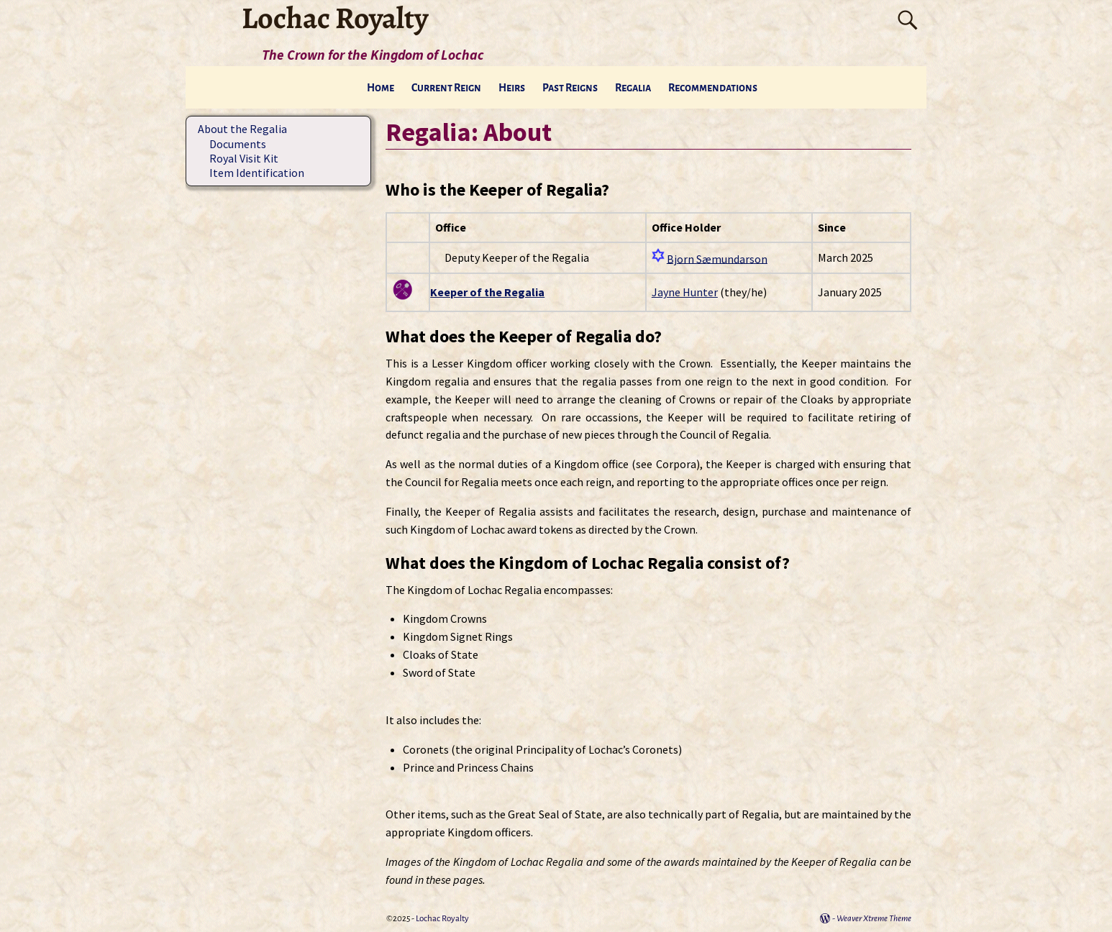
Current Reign (446, 87)
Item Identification (256, 172)
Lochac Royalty (442, 918)
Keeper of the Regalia (487, 292)
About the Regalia (242, 129)
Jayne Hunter (685, 292)
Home (380, 87)
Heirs (511, 87)
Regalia (633, 87)
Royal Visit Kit (243, 158)
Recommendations (712, 87)
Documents (237, 144)
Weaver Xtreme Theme (874, 918)
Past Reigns (570, 87)
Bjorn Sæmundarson (717, 258)
